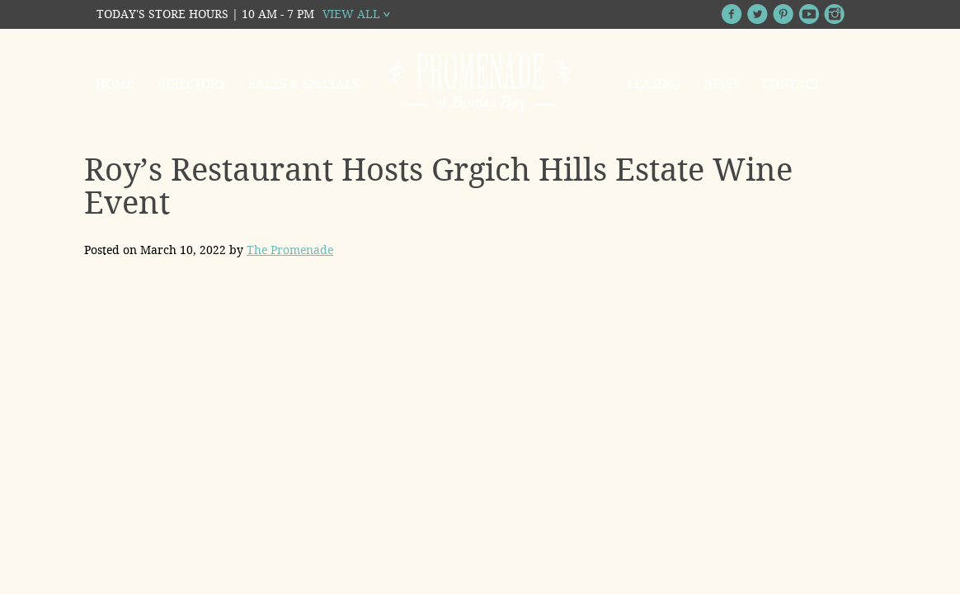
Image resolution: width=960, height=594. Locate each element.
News (722, 84)
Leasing (653, 84)
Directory (191, 84)
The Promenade (290, 250)
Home (115, 84)
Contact (791, 84)
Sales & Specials (304, 84)
